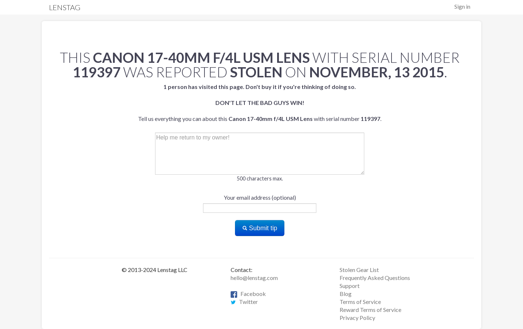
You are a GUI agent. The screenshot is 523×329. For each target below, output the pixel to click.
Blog (346, 293)
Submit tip (259, 228)
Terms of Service (360, 301)
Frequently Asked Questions (375, 277)
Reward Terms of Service (370, 309)
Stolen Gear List (359, 269)
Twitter (244, 301)
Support (350, 285)
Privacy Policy (357, 317)
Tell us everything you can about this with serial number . (259, 102)
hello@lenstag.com (254, 277)
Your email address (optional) (260, 197)
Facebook (248, 293)
